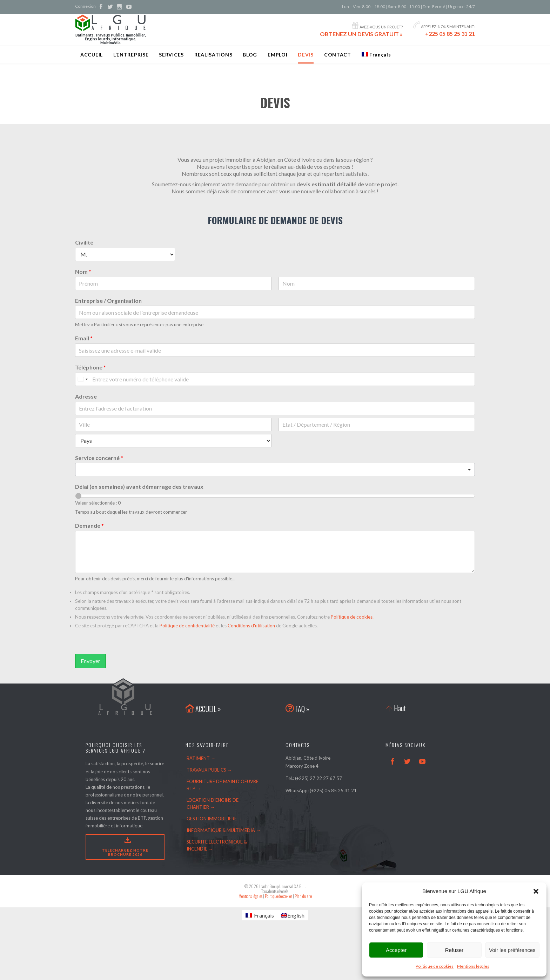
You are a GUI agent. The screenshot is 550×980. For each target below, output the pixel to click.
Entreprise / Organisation (108, 300)
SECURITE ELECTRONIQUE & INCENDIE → (217, 845)
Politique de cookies (435, 966)
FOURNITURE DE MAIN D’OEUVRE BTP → (223, 785)
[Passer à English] (292, 915)
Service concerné (99, 457)
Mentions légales (473, 966)
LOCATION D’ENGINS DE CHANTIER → (213, 803)
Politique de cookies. (352, 617)
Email (84, 338)
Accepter (396, 950)
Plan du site (303, 896)
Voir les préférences (512, 950)
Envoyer (90, 661)
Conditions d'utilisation (251, 625)
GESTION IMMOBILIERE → (214, 818)
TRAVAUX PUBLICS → (209, 770)
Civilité (84, 242)
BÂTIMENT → (201, 758)
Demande (89, 525)
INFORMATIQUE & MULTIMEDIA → (224, 830)
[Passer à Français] (259, 915)
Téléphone (90, 367)
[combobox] (275, 469)
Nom (83, 271)
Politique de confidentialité (187, 625)
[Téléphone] (275, 379)
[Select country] (82, 379)
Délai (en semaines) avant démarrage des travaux (139, 486)
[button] (535, 891)
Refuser (454, 950)
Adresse (86, 396)
